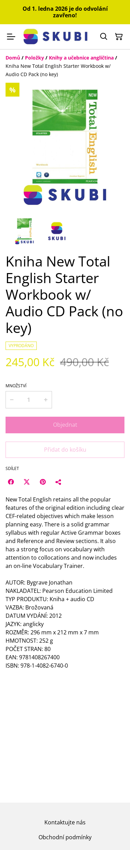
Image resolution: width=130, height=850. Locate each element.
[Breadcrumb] (65, 66)
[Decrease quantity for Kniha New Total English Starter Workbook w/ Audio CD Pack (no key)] (11, 399)
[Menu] (11, 37)
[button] (24, 231)
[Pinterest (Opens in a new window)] (42, 482)
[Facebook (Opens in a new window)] (11, 482)
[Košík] (119, 36)
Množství (16, 385)
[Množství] (28, 399)
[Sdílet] (58, 482)
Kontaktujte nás (65, 822)
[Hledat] (103, 36)
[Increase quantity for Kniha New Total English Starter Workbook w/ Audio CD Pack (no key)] (46, 399)
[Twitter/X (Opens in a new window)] (26, 482)
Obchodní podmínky (65, 837)
